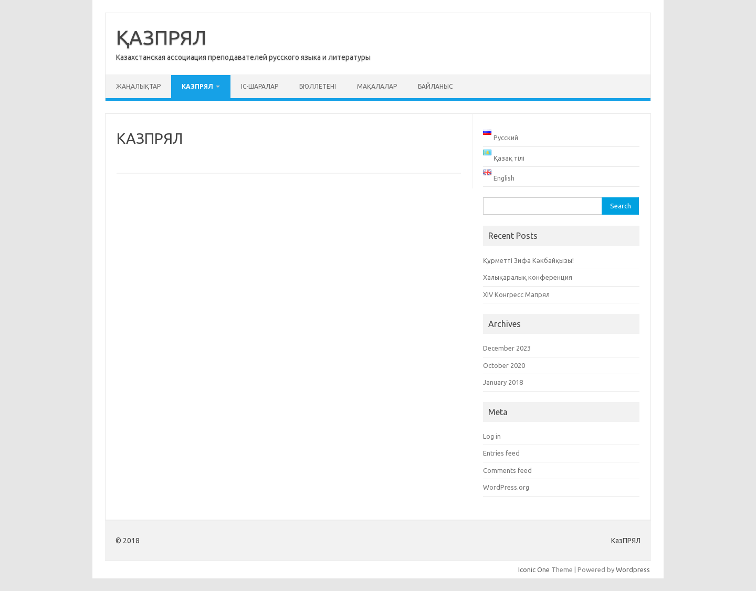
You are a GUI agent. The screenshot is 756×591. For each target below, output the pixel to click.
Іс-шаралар (259, 86)
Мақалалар (377, 86)
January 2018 (503, 382)
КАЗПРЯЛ (197, 86)
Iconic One (534, 569)
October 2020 (504, 365)
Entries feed (501, 453)
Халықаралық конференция (527, 277)
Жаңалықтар (138, 86)
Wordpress (633, 569)
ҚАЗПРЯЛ (161, 37)
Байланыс (435, 86)
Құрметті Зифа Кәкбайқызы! (528, 260)
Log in (492, 436)
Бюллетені (317, 86)
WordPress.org (506, 487)
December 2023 (507, 348)
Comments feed (507, 470)
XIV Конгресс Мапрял (516, 294)
